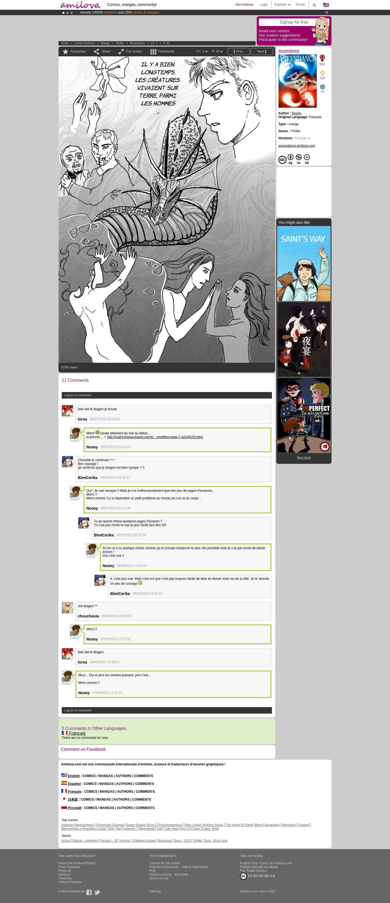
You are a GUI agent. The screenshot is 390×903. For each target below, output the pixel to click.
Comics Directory (84, 43)
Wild (216, 829)
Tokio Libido (192, 825)
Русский (71, 808)
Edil (159, 829)
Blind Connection (267, 825)
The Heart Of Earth (239, 825)
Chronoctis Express (110, 825)
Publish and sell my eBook (259, 867)
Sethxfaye (288, 825)
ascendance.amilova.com (296, 146)
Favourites (78, 51)
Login (264, 5)
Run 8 (184, 829)
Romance (165, 841)
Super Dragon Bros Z (141, 825)
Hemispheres (84, 825)
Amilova (67, 825)
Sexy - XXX (182, 841)
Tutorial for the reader (164, 863)
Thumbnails (166, 51)
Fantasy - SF (109, 841)
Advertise (65, 878)
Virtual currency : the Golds (168, 874)
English (70, 776)
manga (105, 43)
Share (106, 51)
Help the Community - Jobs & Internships (178, 867)
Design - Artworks (85, 841)
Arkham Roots (213, 825)
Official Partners (70, 882)
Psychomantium (170, 825)
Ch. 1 (154, 43)
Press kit (64, 871)
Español (71, 784)
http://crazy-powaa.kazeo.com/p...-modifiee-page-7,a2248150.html (155, 437)
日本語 (69, 799)
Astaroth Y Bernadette (139, 829)
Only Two (114, 829)
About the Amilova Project (77, 863)
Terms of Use (158, 878)
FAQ (152, 871)
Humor (125, 841)
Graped (303, 825)
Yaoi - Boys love (215, 841)
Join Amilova (244, 5)
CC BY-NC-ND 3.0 (257, 876)
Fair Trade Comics (253, 871)
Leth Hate (171, 829)
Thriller (120, 43)
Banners (64, 874)
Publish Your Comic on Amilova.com (266, 863)
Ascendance (137, 43)
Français (74, 733)
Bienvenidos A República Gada (83, 829)
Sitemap (155, 891)
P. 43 (166, 43)
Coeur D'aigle (201, 829)
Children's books (144, 841)
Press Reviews (69, 867)
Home (65, 43)
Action (65, 841)
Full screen (134, 51)
